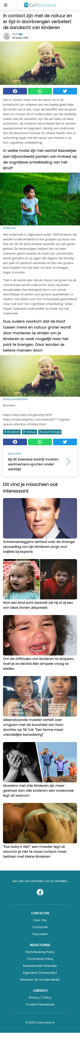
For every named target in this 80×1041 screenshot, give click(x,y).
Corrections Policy (40, 959)
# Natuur (29, 432)
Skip (20, 34)
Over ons (40, 920)
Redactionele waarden (40, 966)
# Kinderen (12, 432)
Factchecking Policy (40, 952)
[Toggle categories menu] (5, 5)
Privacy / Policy (40, 997)
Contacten (40, 927)
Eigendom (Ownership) (40, 973)
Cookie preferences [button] (40, 1004)
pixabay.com (9, 227)
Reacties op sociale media (40, 979)
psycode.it (40, 934)
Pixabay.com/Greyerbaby (15, 398)
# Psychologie (50, 432)
